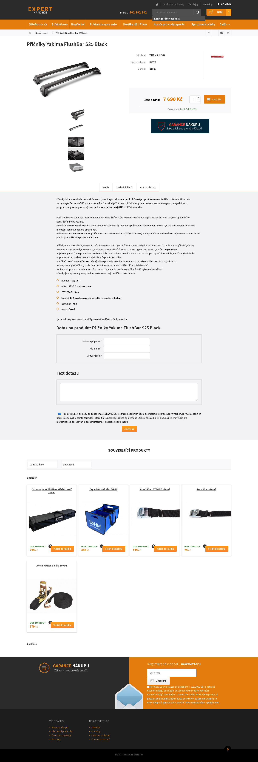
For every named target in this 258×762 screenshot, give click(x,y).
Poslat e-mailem (222, 33)
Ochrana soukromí (100, 735)
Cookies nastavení (100, 739)
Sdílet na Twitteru (215, 33)
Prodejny (193, 4)
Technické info (124, 187)
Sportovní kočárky (203, 24)
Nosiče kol (77, 24)
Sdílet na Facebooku (209, 33)
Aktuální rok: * (94, 355)
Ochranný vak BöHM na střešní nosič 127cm (52, 491)
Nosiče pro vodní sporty (169, 24)
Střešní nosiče (38, 24)
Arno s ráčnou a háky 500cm (51, 565)
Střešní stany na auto (103, 24)
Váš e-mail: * (95, 348)
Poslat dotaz (148, 187)
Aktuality (95, 727)
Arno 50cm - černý (206, 489)
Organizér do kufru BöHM (103, 489)
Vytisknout (228, 33)
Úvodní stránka (30, 33)
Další (225, 23)
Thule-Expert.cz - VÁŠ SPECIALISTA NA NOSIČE (45, 9)
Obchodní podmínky (173, 4)
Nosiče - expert (41, 33)
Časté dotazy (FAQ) (61, 735)
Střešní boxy (60, 24)
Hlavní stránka (157, 4)
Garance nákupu (60, 727)
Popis (106, 187)
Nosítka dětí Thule (135, 24)
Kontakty (207, 4)
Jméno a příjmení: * (92, 341)
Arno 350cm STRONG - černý (155, 489)
